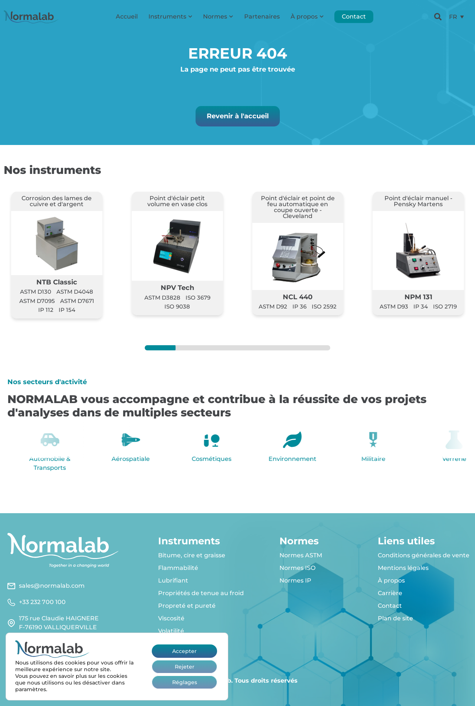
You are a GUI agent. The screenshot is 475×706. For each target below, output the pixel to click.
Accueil (127, 16)
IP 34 (420, 306)
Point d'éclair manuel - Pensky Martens (418, 201)
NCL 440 (297, 297)
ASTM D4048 (74, 291)
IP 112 (45, 309)
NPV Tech (177, 287)
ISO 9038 (177, 306)
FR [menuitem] (453, 16)
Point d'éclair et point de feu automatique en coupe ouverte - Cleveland (298, 207)
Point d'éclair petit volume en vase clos (177, 201)
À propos (307, 16)
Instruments (170, 16)
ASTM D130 (35, 291)
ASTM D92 (273, 306)
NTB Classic (56, 282)
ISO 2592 (324, 306)
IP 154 (67, 309)
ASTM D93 (394, 306)
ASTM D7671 (77, 300)
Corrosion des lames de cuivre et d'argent (57, 201)
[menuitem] (456, 17)
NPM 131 (418, 297)
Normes (218, 16)
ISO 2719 (445, 306)
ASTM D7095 (37, 300)
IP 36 (299, 306)
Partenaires (262, 16)
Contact (354, 16)
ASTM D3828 (162, 297)
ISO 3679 (198, 297)
